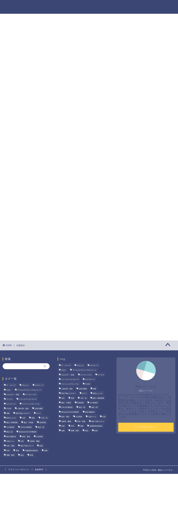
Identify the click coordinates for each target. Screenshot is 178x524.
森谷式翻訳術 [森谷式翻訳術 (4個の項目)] (11, 437)
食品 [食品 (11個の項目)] (22, 455)
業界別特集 (142, 5)
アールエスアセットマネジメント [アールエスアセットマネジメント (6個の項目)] (29, 390)
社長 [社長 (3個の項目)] (22, 441)
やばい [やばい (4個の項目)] (8, 390)
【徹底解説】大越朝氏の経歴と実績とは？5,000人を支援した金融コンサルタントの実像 (150, 187)
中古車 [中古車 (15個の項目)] (8, 409)
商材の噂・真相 (78, 5)
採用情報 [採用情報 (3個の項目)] (42, 423)
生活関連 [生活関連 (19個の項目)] (39, 437)
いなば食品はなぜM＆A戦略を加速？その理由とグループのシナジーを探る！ (150, 166)
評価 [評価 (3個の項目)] (41, 446)
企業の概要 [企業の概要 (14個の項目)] (39, 409)
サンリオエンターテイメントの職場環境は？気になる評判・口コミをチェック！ (150, 146)
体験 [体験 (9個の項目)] (8, 413)
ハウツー (124, 5)
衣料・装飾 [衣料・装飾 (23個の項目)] (10, 446)
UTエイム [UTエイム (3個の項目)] (25, 385)
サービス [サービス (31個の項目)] (9, 399)
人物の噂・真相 (103, 5)
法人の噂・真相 (53, 5)
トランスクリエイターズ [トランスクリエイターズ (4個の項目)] (27, 399)
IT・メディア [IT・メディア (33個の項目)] (11, 385)
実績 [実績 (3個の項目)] (33, 418)
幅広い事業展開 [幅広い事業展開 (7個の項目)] (11, 423)
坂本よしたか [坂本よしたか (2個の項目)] (11, 418)
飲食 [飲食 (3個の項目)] (31, 455)
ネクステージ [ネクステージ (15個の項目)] (11, 404)
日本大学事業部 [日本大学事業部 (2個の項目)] (26, 427)
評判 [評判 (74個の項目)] (8, 450)
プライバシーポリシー (18, 469)
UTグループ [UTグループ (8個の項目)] (39, 385)
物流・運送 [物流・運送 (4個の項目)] (26, 437)
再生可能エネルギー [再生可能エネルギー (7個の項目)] (23, 413)
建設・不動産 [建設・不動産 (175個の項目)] (28, 423)
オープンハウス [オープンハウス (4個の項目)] (30, 395)
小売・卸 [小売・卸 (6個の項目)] (44, 418)
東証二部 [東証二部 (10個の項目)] (9, 432)
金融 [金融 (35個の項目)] (45, 450)
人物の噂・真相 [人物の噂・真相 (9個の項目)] (22, 409)
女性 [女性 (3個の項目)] (23, 418)
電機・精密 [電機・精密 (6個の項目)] (10, 455)
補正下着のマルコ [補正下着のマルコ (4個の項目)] (27, 446)
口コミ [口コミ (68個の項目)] (38, 413)
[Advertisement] (148, 230)
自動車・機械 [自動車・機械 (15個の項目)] (34, 441)
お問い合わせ (163, 5)
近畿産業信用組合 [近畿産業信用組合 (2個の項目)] (31, 450)
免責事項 (39, 469)
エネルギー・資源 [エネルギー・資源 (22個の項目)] (12, 395)
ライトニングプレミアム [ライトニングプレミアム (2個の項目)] (31, 404)
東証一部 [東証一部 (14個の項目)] (41, 427)
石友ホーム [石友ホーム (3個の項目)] (10, 441)
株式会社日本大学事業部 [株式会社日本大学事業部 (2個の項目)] (27, 432)
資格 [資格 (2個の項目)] (17, 450)
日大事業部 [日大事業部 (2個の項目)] (10, 427)
